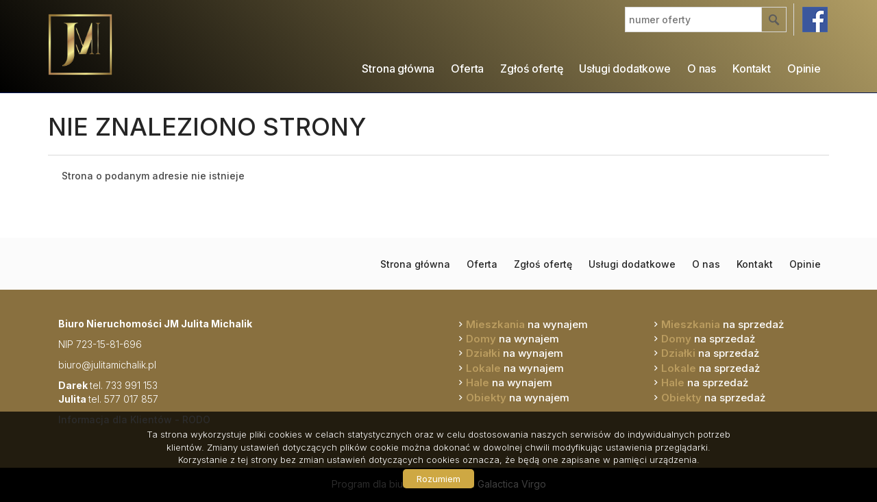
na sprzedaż (722, 324)
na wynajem (527, 324)
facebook (815, 19)
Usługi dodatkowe (624, 68)
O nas (701, 68)
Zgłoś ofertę (531, 68)
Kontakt (751, 68)
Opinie (804, 68)
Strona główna (398, 68)
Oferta (467, 68)
